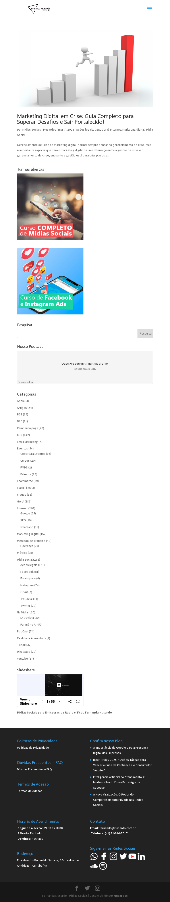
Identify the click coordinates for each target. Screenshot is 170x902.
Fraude (21, 495)
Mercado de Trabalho (31, 541)
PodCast (22, 631)
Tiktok (21, 645)
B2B (19, 414)
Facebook (27, 572)
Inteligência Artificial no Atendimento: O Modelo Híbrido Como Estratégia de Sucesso (119, 782)
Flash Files (24, 488)
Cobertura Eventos (32, 454)
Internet (115, 129)
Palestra (25, 474)
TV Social (26, 599)
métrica (22, 553)
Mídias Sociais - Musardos (39, 129)
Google (25, 513)
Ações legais (84, 129)
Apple (21, 401)
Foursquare (28, 578)
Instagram (27, 585)
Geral (105, 129)
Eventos (22, 448)
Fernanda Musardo (98, 712)
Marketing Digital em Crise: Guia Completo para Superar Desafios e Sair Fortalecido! (75, 119)
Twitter (25, 606)
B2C (19, 421)
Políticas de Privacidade (33, 748)
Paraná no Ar (28, 624)
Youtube (22, 658)
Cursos (25, 460)
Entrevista (27, 618)
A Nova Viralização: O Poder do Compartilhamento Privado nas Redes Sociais (118, 799)
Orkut (24, 592)
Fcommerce (25, 481)
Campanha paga (27, 428)
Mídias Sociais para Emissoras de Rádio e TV (48, 712)
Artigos (22, 408)
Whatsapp (23, 652)
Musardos (121, 896)
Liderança (26, 546)
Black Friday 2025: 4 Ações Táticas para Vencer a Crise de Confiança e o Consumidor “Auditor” (122, 765)
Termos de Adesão (29, 791)
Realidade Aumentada (31, 638)
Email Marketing (27, 442)
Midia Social (25, 559)
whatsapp (26, 527)
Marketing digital (133, 129)
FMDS (24, 467)
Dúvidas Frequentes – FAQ (34, 769)
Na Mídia (22, 612)
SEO (23, 520)
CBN (97, 129)
